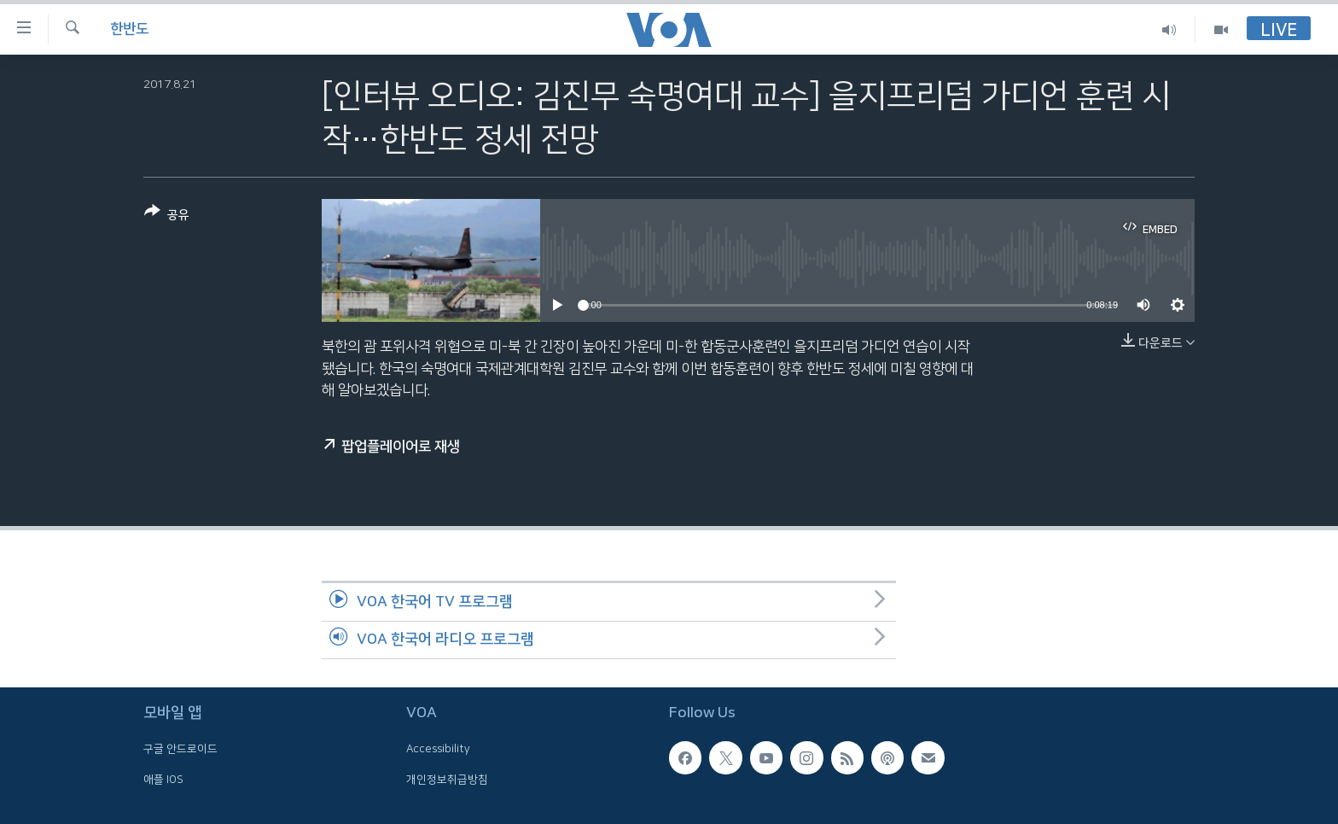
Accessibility (438, 749)
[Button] (166, 216)
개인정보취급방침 (447, 780)
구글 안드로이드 (180, 749)
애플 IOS (163, 780)
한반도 (129, 29)
